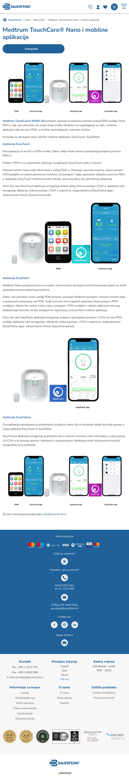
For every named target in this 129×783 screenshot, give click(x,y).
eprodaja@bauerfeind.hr (64, 608)
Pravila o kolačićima (104, 692)
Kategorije (30, 49)
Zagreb (64, 666)
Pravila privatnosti (104, 697)
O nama (64, 692)
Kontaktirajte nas (25, 697)
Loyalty (25, 692)
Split (64, 670)
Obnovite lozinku (25, 717)
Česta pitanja (64, 697)
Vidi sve (64, 679)
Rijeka (64, 674)
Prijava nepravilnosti (25, 707)
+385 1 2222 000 (27, 667)
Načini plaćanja (25, 702)
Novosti (64, 702)
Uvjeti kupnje (25, 712)
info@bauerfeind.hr (54, 514)
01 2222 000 (66, 589)
